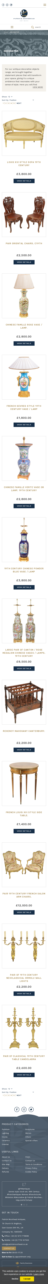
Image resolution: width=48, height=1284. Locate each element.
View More (38, 87)
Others (28, 1137)
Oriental (5, 1144)
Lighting (5, 1133)
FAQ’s (27, 1157)
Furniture (5, 1129)
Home (6, 32)
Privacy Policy (31, 1168)
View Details (24, 181)
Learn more (39, 1274)
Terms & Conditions (33, 1164)
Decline (15, 1279)
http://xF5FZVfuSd (24, 1200)
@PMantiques (24, 1189)
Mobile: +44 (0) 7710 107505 (15, 1240)
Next (19, 103)
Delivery (5, 1168)
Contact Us (7, 1161)
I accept (27, 1279)
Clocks (5, 1137)
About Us (6, 1157)
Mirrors (28, 1133)
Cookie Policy (31, 1172)
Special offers (31, 1140)
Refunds (5, 1172)
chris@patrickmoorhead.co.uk (15, 1244)
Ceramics (6, 1140)
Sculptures (30, 1129)
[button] (21, 1204)
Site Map (6, 1164)
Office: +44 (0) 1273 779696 (15, 1236)
